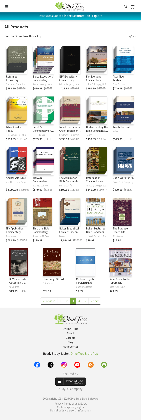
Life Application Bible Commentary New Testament (70, 181)
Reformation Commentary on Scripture (95, 181)
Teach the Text (121, 127)
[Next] (94, 301)
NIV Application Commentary (15, 230)
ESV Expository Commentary (68, 78)
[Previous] (49, 301)
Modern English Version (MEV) (85, 281)
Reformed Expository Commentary (13, 80)
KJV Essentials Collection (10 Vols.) (17, 282)
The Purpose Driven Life (120, 230)
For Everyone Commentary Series (93, 80)
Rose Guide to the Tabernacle (119, 281)
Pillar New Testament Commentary (120, 80)
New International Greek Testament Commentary (69, 130)
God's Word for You (123, 178)
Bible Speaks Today (13, 129)
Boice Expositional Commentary (43, 78)
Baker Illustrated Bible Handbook (96, 230)
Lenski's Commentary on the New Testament (42, 132)
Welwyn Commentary (40, 179)
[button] (125, 7)
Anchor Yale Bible (16, 178)
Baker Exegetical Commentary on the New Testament (69, 234)
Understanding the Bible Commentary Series (97, 130)
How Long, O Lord (53, 279)
